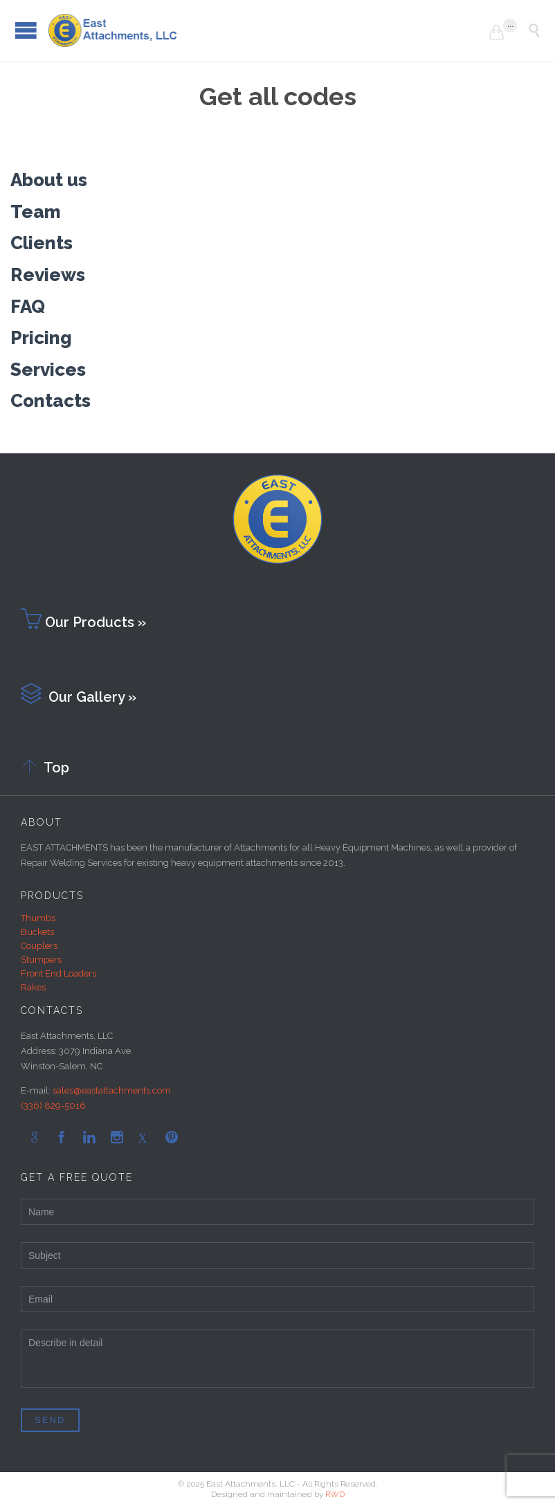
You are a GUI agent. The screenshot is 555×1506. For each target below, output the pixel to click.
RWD (335, 1494)
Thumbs (38, 918)
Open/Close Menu (26, 30)
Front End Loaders (58, 973)
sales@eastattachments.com (112, 1090)
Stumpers (41, 959)
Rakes (33, 987)
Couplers (39, 946)
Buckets (37, 932)
